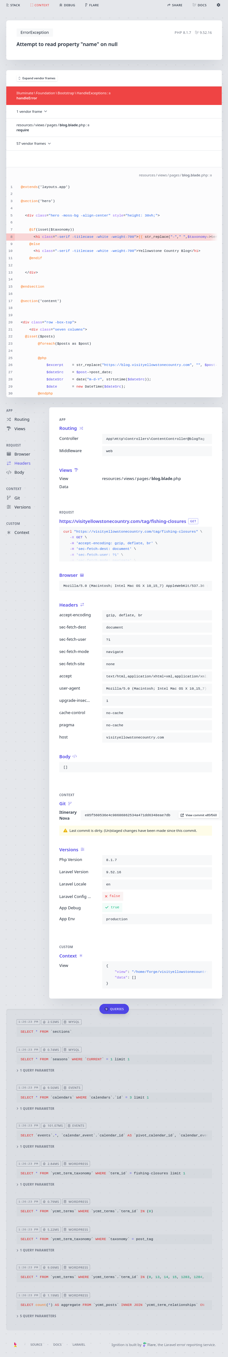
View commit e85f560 (198, 815)
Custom (13, 524)
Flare (149, 1344)
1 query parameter (35, 1071)
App (9, 411)
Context (13, 489)
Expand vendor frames (37, 78)
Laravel (79, 1345)
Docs (57, 1345)
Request (13, 445)
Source (36, 1345)
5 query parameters (36, 1316)
